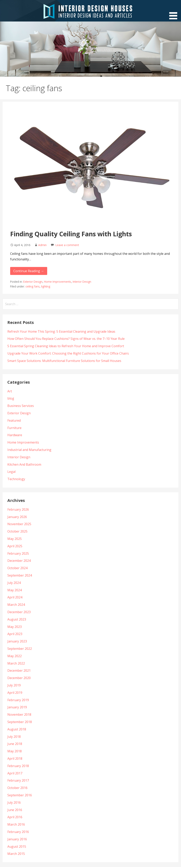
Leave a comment (67, 245)
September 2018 (19, 722)
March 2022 (16, 663)
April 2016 (14, 817)
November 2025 (19, 524)
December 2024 (19, 560)
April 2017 (14, 773)
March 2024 (16, 604)
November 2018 (19, 714)
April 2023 (14, 634)
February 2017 (18, 780)
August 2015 (16, 846)
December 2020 (19, 678)
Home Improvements (57, 281)
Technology (16, 479)
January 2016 (17, 839)
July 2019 (14, 685)
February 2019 (18, 700)
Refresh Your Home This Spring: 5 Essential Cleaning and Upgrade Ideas (61, 331)
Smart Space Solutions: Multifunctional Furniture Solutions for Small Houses (64, 361)
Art (9, 391)
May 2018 (14, 751)
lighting (45, 286)
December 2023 (19, 612)
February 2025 (18, 553)
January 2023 (17, 641)
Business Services (20, 406)
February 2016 (18, 832)
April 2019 (14, 692)
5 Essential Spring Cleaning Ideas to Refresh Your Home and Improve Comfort (65, 346)
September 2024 (19, 575)
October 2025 (17, 531)
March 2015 (16, 853)
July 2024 (14, 583)
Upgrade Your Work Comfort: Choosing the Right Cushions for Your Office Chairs (68, 353)
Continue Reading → (28, 271)
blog (10, 398)
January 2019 (17, 707)
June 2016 (14, 810)
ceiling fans (32, 286)
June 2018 (14, 744)
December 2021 (19, 670)
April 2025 (14, 546)
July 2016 (14, 802)
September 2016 (19, 795)
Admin (42, 245)
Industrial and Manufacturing (29, 450)
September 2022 (19, 648)
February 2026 (18, 509)
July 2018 (14, 736)
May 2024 (14, 590)
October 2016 (17, 788)
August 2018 (16, 729)
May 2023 (14, 627)
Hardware (14, 435)
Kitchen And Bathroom (24, 464)
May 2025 (14, 539)
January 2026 (17, 517)
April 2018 (14, 758)
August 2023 (16, 619)
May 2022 (14, 656)
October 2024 (17, 568)
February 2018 (18, 766)
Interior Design (82, 281)
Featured (14, 420)
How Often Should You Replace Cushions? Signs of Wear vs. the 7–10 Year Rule (66, 338)
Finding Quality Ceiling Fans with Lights (71, 234)
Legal (11, 471)
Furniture (14, 428)
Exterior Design (32, 281)
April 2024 (14, 597)
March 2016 (16, 824)
